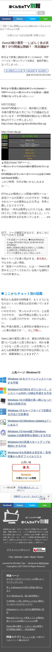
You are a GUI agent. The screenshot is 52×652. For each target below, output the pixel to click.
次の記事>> (42, 71)
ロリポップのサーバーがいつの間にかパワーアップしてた (25, 580)
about (33, 557)
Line (45, 19)
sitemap (18, 557)
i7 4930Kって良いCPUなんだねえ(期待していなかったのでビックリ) (25, 602)
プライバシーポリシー (18, 549)
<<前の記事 (30, 71)
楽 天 (26, 467)
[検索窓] (22, 13)
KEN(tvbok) (44, 563)
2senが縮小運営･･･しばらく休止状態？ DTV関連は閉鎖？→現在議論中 (24, 628)
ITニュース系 (28, 637)
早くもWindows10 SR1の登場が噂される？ (24, 589)
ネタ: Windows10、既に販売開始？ (22, 596)
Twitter (32, 19)
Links (26, 557)
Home (40, 557)
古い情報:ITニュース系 (14, 71)
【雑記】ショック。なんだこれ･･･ (29, 496)
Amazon (26, 476)
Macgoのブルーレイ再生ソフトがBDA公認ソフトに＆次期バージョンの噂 (25, 619)
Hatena (19, 19)
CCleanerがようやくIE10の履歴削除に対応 (25, 611)
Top (11, 557)
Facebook (6, 19)
